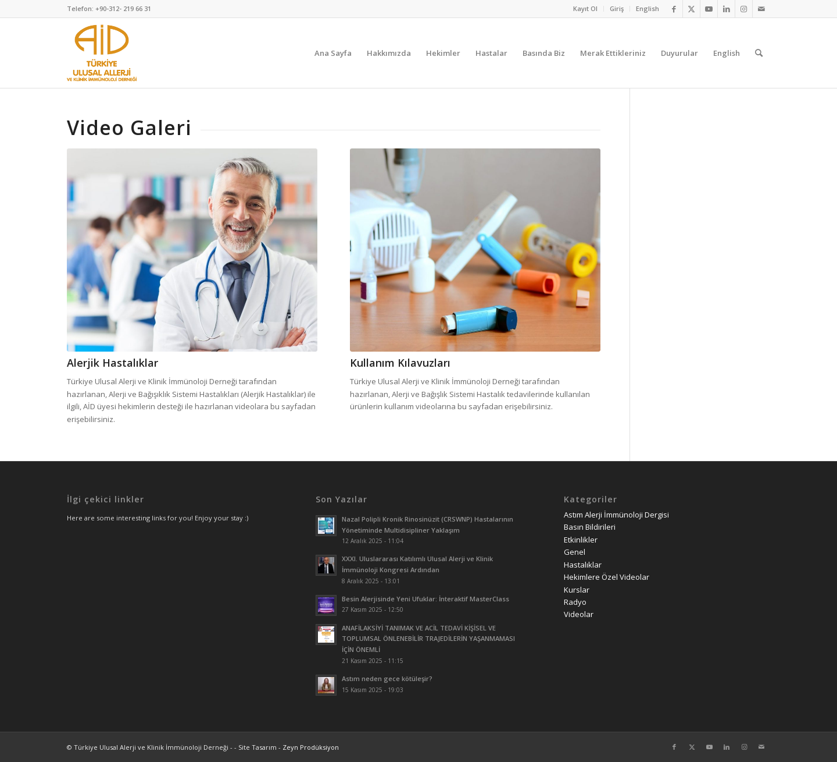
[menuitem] (585, 9)
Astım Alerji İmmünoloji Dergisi (616, 514)
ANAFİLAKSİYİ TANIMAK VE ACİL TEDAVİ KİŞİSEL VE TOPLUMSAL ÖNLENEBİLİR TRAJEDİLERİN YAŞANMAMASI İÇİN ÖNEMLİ (428, 638)
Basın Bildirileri (590, 527)
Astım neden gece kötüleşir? (387, 678)
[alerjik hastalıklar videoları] (192, 250)
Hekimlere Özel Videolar (606, 577)
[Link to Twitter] (691, 8)
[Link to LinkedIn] (726, 8)
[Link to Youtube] (708, 8)
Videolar (578, 614)
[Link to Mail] (761, 8)
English (647, 8)
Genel (574, 552)
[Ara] (758, 53)
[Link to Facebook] (674, 8)
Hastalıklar (583, 564)
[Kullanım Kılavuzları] (475, 250)
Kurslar (576, 589)
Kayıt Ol (585, 8)
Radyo (575, 602)
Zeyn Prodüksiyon (310, 747)
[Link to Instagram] (743, 8)
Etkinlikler (581, 539)
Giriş (617, 8)
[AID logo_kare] (102, 53)
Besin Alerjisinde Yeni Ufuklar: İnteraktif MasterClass (425, 598)
